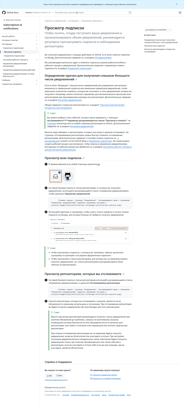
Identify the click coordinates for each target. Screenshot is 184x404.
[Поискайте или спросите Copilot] (93, 13)
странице (51, 123)
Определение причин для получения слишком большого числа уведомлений (87, 77)
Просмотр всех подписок (64, 158)
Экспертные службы (116, 395)
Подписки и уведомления (55, 21)
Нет (59, 375)
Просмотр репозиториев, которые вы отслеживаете (84, 274)
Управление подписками (91, 21)
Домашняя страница (12, 20)
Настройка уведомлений (69, 100)
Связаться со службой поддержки (105, 378)
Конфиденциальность (80, 395)
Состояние (95, 395)
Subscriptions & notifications (12, 26)
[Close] (177, 4)
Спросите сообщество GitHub (103, 375)
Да (49, 375)
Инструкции (74, 21)
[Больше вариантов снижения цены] (170, 30)
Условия (65, 395)
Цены (104, 395)
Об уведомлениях (103, 57)
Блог (129, 395)
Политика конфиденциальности (56, 380)
